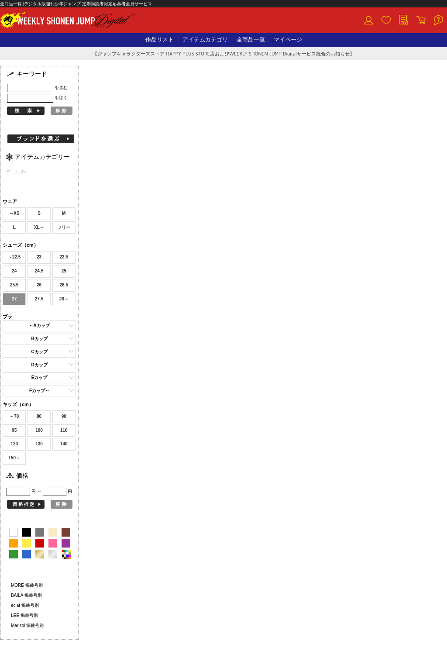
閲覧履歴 (403, 20)
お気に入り (386, 20)
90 (64, 416)
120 (14, 443)
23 (39, 257)
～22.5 (14, 257)
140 (64, 443)
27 (14, 298)
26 (39, 284)
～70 (14, 416)
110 (64, 430)
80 (39, 416)
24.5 (39, 271)
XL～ (39, 227)
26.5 (64, 284)
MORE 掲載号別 (27, 585)
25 (64, 271)
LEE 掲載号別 (24, 615)
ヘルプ (438, 20)
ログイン (368, 20)
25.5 (14, 284)
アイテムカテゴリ (205, 39)
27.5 (39, 298)
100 (39, 430)
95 (14, 430)
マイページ (288, 39)
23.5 (64, 257)
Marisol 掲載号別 (27, 625)
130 (39, 443)
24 (14, 271)
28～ (64, 298)
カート (421, 20)
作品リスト (159, 39)
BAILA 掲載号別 (26, 595)
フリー (63, 227)
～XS (14, 213)
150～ (14, 457)
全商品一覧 (251, 39)
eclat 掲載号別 (25, 605)
